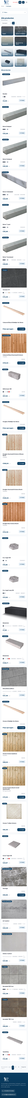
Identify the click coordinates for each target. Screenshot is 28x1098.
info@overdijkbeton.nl (8, 1094)
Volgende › (23, 1067)
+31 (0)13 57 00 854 (8, 1090)
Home (2, 6)
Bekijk (22, 100)
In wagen (21, 329)
